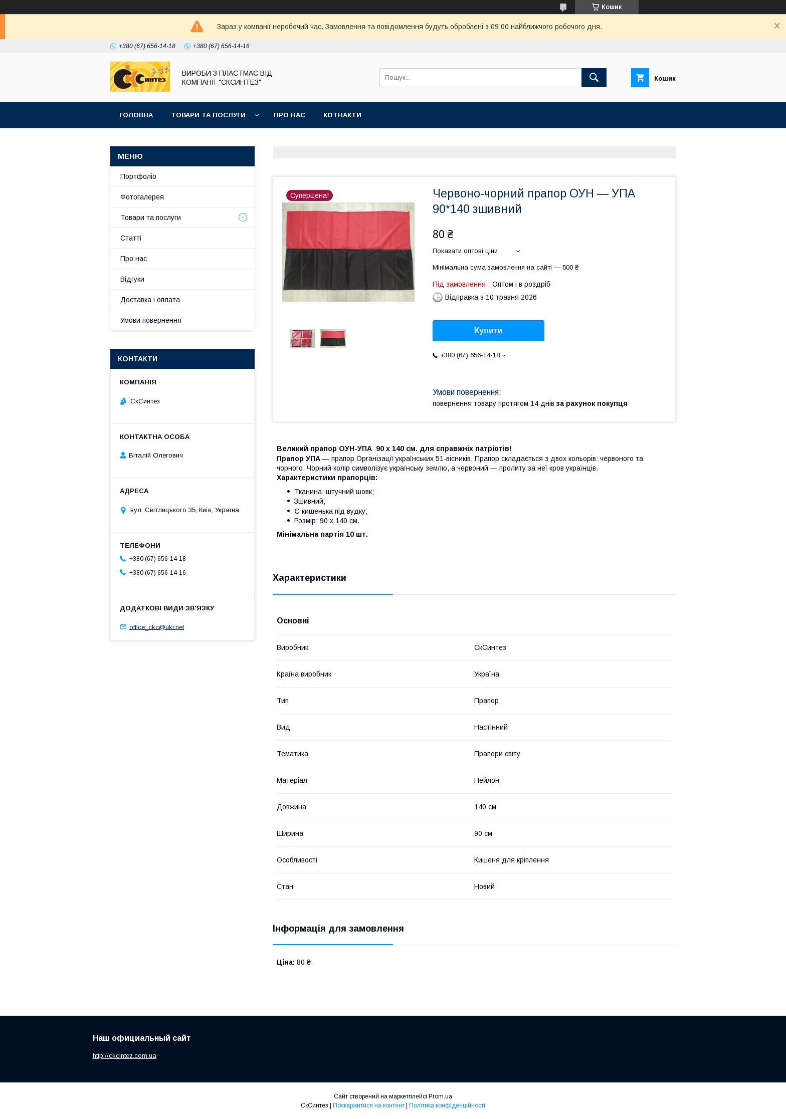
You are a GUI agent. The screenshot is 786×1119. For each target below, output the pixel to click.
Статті (130, 238)
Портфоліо (138, 176)
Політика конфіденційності (447, 1105)
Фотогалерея (142, 197)
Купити (489, 330)
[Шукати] (594, 77)
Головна (136, 115)
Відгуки (132, 279)
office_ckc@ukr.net (156, 626)
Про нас (289, 115)
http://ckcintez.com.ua (124, 1055)
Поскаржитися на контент (369, 1105)
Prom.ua (440, 1096)
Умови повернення (150, 320)
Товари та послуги (208, 115)
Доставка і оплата (150, 300)
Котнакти (342, 115)
